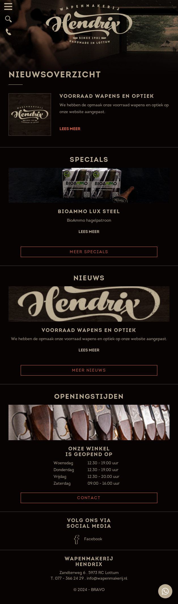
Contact (89, 497)
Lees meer (70, 128)
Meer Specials (89, 251)
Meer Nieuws (89, 370)
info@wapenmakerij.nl (107, 578)
